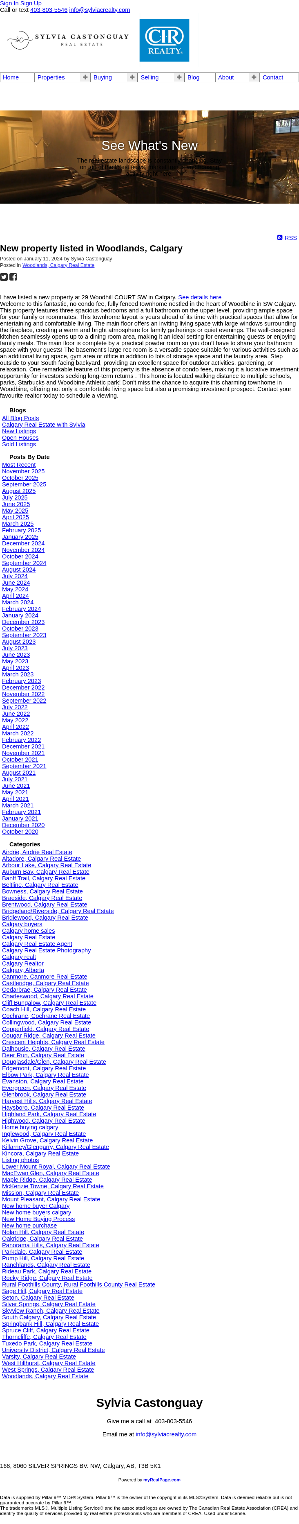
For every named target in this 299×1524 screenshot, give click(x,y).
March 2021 (17, 805)
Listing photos (20, 1160)
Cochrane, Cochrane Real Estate (46, 1016)
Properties (51, 77)
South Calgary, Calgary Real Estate (49, 1317)
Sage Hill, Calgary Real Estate (42, 1291)
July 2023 (15, 648)
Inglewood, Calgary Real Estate (44, 1134)
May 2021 (15, 792)
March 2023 (17, 674)
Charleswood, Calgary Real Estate (48, 996)
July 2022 (15, 707)
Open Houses (20, 437)
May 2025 (15, 510)
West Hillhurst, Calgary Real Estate (49, 1363)
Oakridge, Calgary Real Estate (42, 1238)
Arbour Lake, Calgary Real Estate (46, 865)
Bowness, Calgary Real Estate (42, 891)
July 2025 (15, 497)
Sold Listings (19, 444)
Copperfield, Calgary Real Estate (45, 1029)
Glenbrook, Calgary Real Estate (44, 1094)
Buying (103, 77)
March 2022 (17, 733)
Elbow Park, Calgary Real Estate (45, 1075)
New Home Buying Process (38, 1219)
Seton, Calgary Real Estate (38, 1297)
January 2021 (20, 818)
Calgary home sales (28, 930)
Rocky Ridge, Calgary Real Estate (47, 1278)
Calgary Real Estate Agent (37, 944)
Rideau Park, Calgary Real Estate (46, 1271)
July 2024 (15, 576)
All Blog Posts (20, 418)
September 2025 (24, 484)
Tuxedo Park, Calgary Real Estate (47, 1343)
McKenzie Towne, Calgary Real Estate (53, 1186)
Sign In (9, 3)
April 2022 (15, 727)
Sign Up (31, 3)
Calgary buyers (22, 924)
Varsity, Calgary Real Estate (39, 1356)
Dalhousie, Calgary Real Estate (43, 1048)
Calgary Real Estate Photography (46, 950)
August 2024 (19, 569)
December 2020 (23, 825)
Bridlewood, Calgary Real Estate (45, 917)
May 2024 (15, 589)
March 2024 (17, 602)
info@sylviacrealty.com (166, 1434)
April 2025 (15, 517)
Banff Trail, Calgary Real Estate (43, 878)
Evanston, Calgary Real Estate (43, 1081)
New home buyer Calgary (35, 1206)
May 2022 (15, 720)
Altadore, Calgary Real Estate (41, 858)
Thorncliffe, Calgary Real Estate (44, 1337)
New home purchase (29, 1225)
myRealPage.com (162, 1479)
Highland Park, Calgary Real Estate (49, 1114)
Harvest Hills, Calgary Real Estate (47, 1101)
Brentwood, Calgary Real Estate (44, 904)
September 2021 (24, 766)
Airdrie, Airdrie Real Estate (37, 852)
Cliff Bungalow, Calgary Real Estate (49, 1002)
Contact (273, 77)
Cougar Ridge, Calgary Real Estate (49, 1035)
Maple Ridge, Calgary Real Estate (47, 1179)
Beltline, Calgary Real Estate (40, 885)
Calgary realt (19, 957)
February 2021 (21, 812)
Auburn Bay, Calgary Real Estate (45, 871)
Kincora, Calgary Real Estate (40, 1153)
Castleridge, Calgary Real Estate (45, 983)
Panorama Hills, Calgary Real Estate (50, 1245)
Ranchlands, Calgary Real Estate (46, 1265)
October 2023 (20, 628)
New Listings (19, 431)
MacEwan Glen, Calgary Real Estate (50, 1173)
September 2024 (24, 563)
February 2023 (21, 681)
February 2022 (21, 740)
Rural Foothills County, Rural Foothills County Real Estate (78, 1284)
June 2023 (16, 654)
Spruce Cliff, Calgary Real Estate (45, 1330)
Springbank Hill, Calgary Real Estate (50, 1323)
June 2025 (16, 504)
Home (11, 77)
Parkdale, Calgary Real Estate (42, 1251)
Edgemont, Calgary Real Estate (44, 1068)
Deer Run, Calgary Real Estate (43, 1055)
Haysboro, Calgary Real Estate (43, 1107)
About (226, 77)
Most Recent (19, 464)
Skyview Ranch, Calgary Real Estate (51, 1310)
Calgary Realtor (23, 963)
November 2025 (23, 471)
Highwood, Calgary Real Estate (43, 1120)
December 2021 (23, 746)
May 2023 (15, 661)
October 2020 (20, 831)
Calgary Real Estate (28, 937)
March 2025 (17, 523)
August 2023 (19, 641)
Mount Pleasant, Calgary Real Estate (51, 1199)
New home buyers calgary (36, 1212)
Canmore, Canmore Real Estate (44, 976)
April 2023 (15, 668)
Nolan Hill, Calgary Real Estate (43, 1232)
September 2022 (24, 700)
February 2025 (21, 530)
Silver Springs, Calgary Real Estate (49, 1304)
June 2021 (16, 785)
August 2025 (19, 491)
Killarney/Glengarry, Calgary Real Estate (55, 1147)
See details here (199, 297)
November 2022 (23, 694)
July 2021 (15, 779)
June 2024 (16, 582)
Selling (149, 77)
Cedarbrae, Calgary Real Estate (44, 989)
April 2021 (15, 799)
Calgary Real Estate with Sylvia (43, 424)
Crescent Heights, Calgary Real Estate (53, 1042)
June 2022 (16, 713)
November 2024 (23, 550)
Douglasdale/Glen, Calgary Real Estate (54, 1061)
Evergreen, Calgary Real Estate (44, 1088)
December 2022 (23, 687)
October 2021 (20, 759)
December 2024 (23, 543)
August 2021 (19, 772)
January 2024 (20, 615)
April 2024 (15, 595)
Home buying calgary (30, 1127)
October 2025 (20, 478)
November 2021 (23, 753)
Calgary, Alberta (23, 970)
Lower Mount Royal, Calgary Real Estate (56, 1166)
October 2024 (20, 556)
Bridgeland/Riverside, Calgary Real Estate (58, 911)
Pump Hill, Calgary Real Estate (43, 1258)
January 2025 (20, 537)
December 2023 (23, 622)
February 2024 (21, 609)
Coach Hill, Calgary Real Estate (44, 1009)
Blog (193, 77)
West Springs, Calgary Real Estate (48, 1369)
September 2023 (24, 635)
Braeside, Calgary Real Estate (42, 898)
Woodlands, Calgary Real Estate (58, 265)
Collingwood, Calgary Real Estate (46, 1022)
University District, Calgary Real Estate (53, 1350)
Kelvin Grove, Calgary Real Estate (47, 1140)
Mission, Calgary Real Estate (40, 1192)
